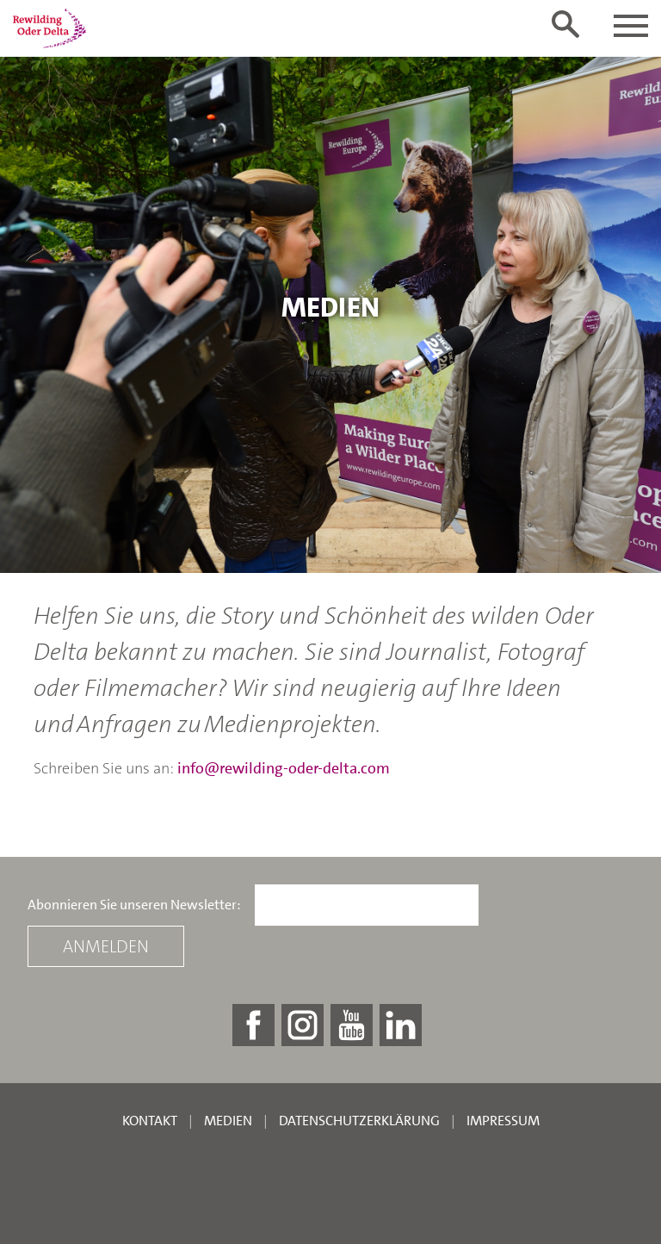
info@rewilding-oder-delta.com (283, 768)
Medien (228, 1121)
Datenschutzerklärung (359, 1121)
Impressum (503, 1121)
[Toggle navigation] (631, 26)
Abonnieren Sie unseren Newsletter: (134, 905)
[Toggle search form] (565, 24)
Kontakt (149, 1121)
